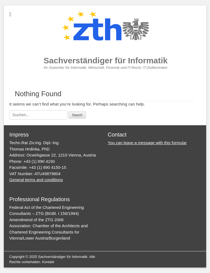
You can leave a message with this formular (147, 142)
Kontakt (48, 262)
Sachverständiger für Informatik (106, 60)
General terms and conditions (36, 179)
